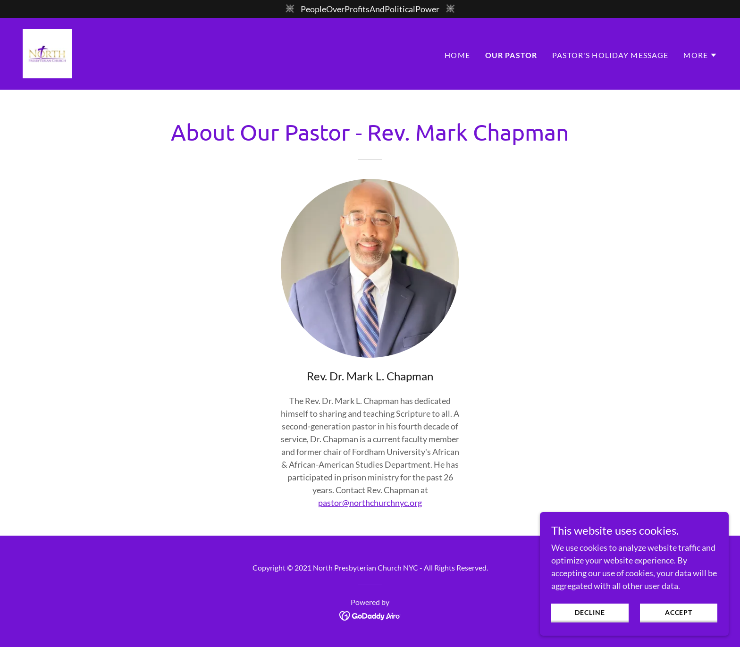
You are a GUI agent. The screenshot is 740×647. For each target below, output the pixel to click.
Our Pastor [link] (511, 54)
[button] (700, 55)
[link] (47, 53)
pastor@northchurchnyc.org (370, 502)
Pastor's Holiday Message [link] (610, 54)
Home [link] (457, 54)
